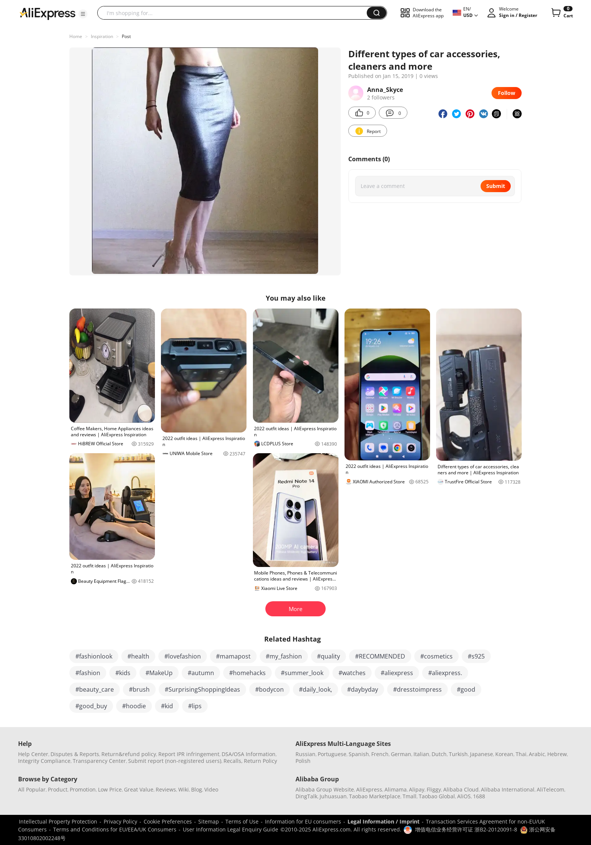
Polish (303, 760)
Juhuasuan (333, 796)
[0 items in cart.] (561, 13)
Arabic (537, 754)
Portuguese (332, 754)
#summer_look (302, 673)
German (401, 754)
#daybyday (362, 689)
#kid (167, 706)
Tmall (409, 796)
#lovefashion (182, 656)
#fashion (87, 673)
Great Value (138, 789)
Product (57, 789)
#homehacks (247, 673)
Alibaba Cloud (461, 789)
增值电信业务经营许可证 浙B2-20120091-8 (466, 829)
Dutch (439, 754)
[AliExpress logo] (47, 13)
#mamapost (233, 656)
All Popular (32, 789)
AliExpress (369, 789)
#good (466, 689)
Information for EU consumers (303, 821)
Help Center (33, 754)
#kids (122, 673)
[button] (82, 13)
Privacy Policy (120, 821)
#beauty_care (94, 689)
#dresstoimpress (417, 689)
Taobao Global (437, 796)
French (380, 754)
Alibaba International (507, 789)
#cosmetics (436, 656)
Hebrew (557, 754)
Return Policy (260, 760)
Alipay (416, 789)
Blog (196, 789)
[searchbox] (235, 12)
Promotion (83, 789)
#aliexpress (397, 673)
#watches (352, 673)
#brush (139, 689)
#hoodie (134, 706)
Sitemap (208, 821)
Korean (504, 754)
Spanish (359, 754)
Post (126, 36)
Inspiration (102, 36)
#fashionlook (93, 656)
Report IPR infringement (188, 754)
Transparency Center (99, 760)
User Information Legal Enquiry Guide (230, 829)
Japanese (481, 754)
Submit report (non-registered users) (174, 760)
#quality (328, 656)
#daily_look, (315, 689)
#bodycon (269, 689)
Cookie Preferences (168, 821)
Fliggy (434, 789)
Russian (305, 754)
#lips (195, 706)
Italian (421, 754)
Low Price (110, 789)
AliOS (464, 796)
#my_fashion (284, 656)
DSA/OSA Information (249, 754)
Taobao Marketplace (374, 796)
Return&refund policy (128, 754)
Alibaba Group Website (325, 789)
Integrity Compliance (44, 760)
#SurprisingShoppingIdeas (202, 689)
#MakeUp (159, 673)
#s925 (476, 656)
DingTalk (306, 796)
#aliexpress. (445, 673)
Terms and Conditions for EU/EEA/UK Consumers (114, 829)
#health (138, 656)
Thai (521, 754)
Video (211, 789)
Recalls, (233, 760)
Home (75, 36)
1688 (479, 796)
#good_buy (91, 706)
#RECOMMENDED (380, 656)
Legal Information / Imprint (384, 821)
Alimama (395, 789)
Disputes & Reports (75, 754)
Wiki (183, 789)
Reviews (166, 789)
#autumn (201, 673)
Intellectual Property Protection (58, 821)
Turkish (458, 754)
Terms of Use (242, 821)
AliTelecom (550, 789)
